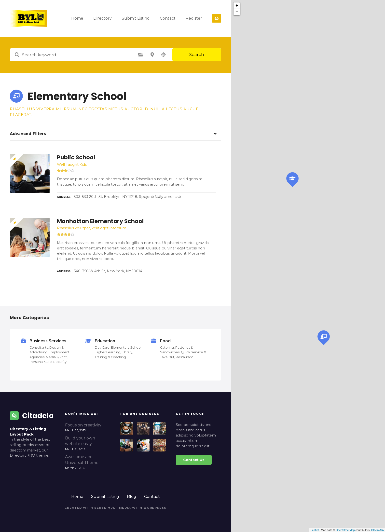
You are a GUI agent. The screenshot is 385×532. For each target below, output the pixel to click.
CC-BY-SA (377, 530)
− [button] (236, 12)
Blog (131, 496)
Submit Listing (149, 18)
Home (90, 18)
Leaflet (315, 530)
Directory (115, 18)
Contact (181, 18)
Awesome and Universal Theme (81, 459)
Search (196, 54)
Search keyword (17, 55)
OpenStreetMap (345, 530)
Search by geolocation (163, 55)
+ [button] (236, 6)
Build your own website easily (80, 441)
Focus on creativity (83, 425)
